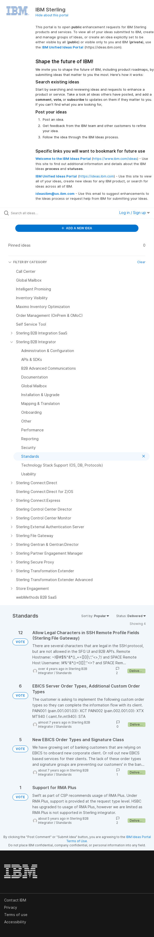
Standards (64, 673)
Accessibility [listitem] (15, 922)
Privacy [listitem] (10, 907)
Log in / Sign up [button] (134, 212)
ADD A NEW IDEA (77, 228)
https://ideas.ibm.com (96, 176)
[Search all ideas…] (40, 213)
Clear (141, 262)
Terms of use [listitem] (15, 914)
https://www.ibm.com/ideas (115, 158)
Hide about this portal (51, 15)
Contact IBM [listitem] (15, 900)
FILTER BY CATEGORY (27, 262)
